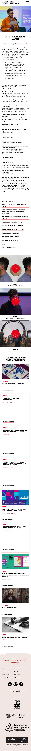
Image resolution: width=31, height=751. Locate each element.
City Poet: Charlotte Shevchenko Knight (15, 217)
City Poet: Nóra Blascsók (12, 222)
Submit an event (6, 671)
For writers (17, 669)
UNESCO (16, 671)
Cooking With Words (10, 240)
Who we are (17, 674)
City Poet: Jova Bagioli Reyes (13, 229)
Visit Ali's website (9, 247)
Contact (4, 669)
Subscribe (15, 662)
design (16, 691)
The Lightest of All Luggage (13, 225)
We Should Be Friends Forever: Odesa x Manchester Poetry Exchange (14, 211)
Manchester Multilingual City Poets (14, 205)
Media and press (6, 674)
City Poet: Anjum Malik (10, 233)
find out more (7, 391)
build (20, 691)
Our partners (17, 677)
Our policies (5, 677)
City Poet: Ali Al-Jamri (10, 236)
